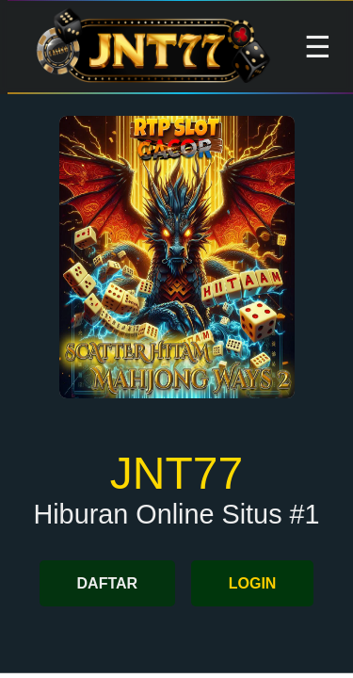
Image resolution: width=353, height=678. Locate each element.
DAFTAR (107, 583)
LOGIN (253, 583)
